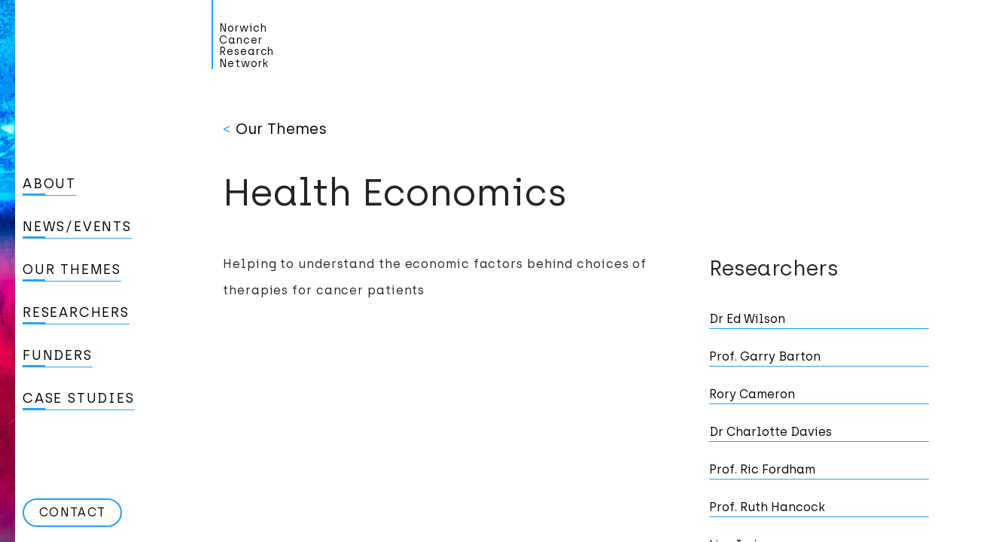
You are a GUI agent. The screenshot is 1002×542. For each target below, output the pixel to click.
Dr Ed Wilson (747, 319)
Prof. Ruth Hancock (767, 507)
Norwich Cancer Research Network (246, 46)
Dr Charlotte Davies (770, 432)
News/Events (77, 226)
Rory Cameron (752, 394)
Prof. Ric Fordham (762, 469)
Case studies (79, 398)
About (49, 183)
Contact (72, 512)
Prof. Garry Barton (765, 356)
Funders (58, 355)
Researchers (76, 312)
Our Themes (72, 269)
